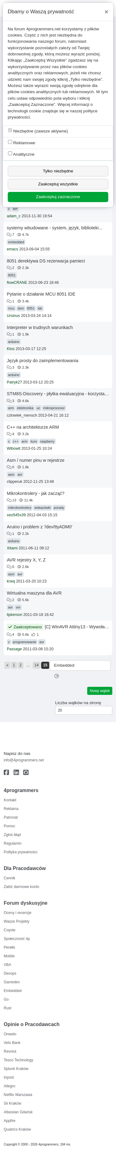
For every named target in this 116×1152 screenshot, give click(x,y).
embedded (16, 242)
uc (38, 408)
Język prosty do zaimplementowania (42, 360)
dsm (21, 308)
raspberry (47, 441)
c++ (16, 441)
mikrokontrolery (19, 507)
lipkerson (14, 615)
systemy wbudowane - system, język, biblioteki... (54, 227)
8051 (11, 275)
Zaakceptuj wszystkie (58, 184)
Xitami (12, 548)
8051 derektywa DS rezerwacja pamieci (46, 260)
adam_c (13, 216)
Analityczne (21, 154)
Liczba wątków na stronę (78, 702)
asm (11, 474)
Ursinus (13, 316)
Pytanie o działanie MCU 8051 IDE (41, 294)
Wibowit (13, 448)
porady (59, 507)
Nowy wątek (100, 691)
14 (37, 665)
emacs (12, 249)
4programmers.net (43, 29)
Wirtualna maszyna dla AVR (34, 593)
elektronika (25, 408)
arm (11, 408)
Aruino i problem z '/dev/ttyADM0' (39, 526)
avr (15, 208)
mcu (11, 308)
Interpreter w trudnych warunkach (40, 327)
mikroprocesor (54, 408)
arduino (13, 342)
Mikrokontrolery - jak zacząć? (35, 493)
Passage (14, 649)
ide (40, 308)
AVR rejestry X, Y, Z (26, 559)
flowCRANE (17, 282)
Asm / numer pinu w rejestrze (35, 460)
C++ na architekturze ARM (33, 427)
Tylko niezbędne (58, 171)
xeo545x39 (16, 515)
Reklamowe (21, 142)
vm (18, 607)
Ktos (11, 349)
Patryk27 (14, 382)
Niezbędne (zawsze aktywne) (38, 130)
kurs (34, 441)
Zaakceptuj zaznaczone (58, 196)
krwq (11, 581)
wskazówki (42, 507)
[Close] (106, 12)
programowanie (25, 642)
